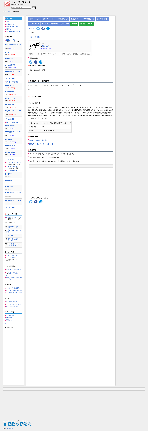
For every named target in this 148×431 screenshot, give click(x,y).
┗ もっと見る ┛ (11, 78)
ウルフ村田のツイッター (13, 302)
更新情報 (9, 320)
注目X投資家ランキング (13, 31)
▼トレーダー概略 (34, 37)
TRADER (9, 11)
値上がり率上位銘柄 (12, 82)
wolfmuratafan (10, 428)
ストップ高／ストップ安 (13, 162)
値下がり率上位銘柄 (12, 122)
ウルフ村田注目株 (102, 19)
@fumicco (45, 46)
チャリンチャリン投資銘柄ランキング (14, 278)
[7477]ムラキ (8, 139)
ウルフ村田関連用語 (12, 306)
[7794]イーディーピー (11, 98)
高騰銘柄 (74, 24)
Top (4, 11)
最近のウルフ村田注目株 (13, 269)
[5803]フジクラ (9, 58)
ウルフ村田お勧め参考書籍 (14, 290)
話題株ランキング (11, 40)
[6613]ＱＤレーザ (9, 104)
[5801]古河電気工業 (10, 65)
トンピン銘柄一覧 (11, 255)
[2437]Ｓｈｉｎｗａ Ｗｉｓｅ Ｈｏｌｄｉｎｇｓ (13, 132)
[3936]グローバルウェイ (11, 85)
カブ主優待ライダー (14, 227)
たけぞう (10, 235)
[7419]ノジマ (8, 174)
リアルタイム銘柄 (11, 166)
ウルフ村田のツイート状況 (14, 293)
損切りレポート (11, 29)
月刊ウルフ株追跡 (11, 272)
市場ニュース (10, 24)
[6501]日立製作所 (9, 180)
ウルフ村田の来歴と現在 (13, 304)
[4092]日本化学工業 (10, 152)
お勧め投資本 (65, 24)
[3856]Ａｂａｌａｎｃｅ (11, 125)
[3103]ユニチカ (9, 52)
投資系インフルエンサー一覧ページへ (42, 144)
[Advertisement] (13, 357)
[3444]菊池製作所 (9, 91)
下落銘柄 (82, 24)
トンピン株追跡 (11, 258)
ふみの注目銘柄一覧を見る (38, 140)
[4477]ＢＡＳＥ (9, 186)
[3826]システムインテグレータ (13, 200)
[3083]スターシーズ (10, 145)
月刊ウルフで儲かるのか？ (13, 274)
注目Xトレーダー (35, 19)
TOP (7, 21)
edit (6, 323)
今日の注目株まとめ (12, 26)
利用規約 (9, 317)
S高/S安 (90, 24)
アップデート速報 (11, 170)
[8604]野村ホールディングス (12, 71)
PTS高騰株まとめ (88, 19)
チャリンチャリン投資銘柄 (50, 24)
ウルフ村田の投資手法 (13, 288)
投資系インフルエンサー (13, 217)
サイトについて (11, 315)
